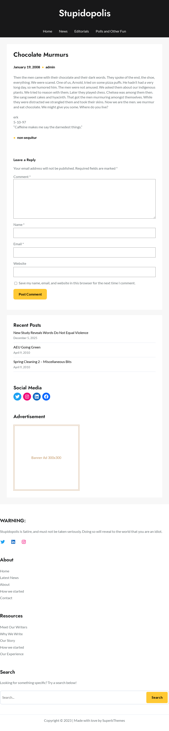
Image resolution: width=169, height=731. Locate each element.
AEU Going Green (26, 347)
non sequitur (27, 137)
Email (18, 244)
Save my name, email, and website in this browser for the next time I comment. (77, 283)
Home (47, 31)
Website (19, 263)
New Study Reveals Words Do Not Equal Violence (50, 332)
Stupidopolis (84, 13)
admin (50, 67)
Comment (22, 176)
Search (157, 697)
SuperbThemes (113, 720)
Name (18, 224)
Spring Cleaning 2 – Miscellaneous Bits (42, 361)
